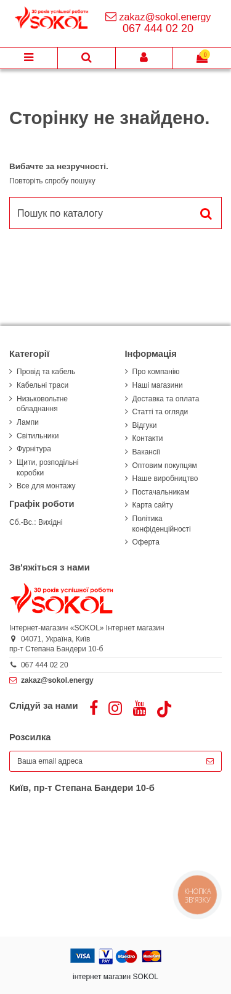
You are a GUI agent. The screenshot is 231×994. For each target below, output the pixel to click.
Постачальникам (161, 492)
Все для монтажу (46, 486)
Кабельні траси (42, 385)
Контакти (147, 438)
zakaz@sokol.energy (165, 17)
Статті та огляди (160, 411)
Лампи (28, 422)
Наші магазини (157, 385)
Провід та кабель (46, 371)
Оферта (146, 542)
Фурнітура (34, 449)
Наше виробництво (165, 478)
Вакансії (146, 452)
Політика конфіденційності (161, 523)
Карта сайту (152, 505)
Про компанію (156, 371)
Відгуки (144, 425)
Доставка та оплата (166, 399)
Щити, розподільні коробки (48, 467)
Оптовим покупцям (164, 465)
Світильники (38, 436)
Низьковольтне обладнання (42, 404)
